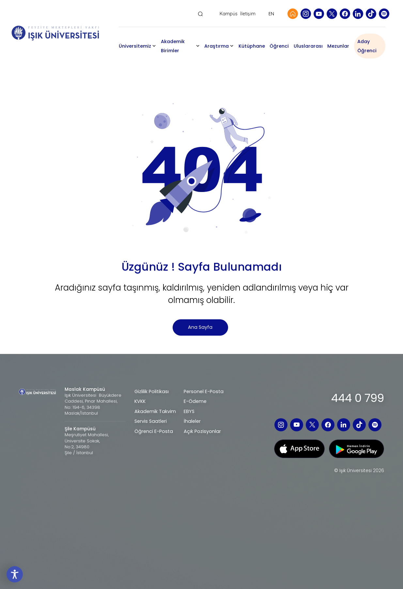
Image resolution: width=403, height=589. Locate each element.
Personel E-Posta (204, 391)
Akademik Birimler (178, 46)
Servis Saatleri (150, 421)
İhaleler (192, 421)
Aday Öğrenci (369, 46)
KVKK (140, 401)
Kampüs (229, 13)
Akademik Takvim (155, 411)
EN (271, 13)
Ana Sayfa (200, 327)
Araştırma (219, 46)
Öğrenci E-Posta (153, 431)
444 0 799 (357, 398)
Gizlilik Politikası (151, 391)
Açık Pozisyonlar (202, 431)
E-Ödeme (195, 401)
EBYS (189, 411)
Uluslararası (310, 46)
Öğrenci (281, 46)
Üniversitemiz (140, 46)
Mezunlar (341, 46)
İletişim (248, 13)
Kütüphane (254, 46)
